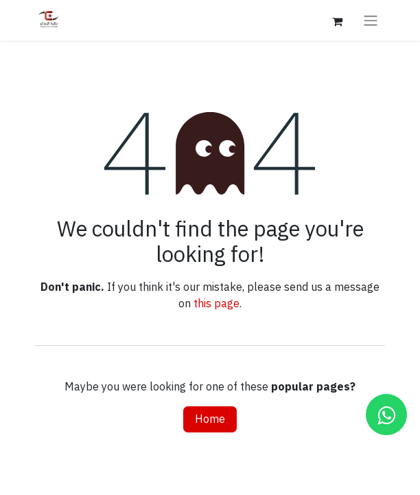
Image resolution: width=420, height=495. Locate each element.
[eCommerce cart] (337, 20)
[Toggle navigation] (370, 20)
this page (217, 304)
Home (210, 419)
